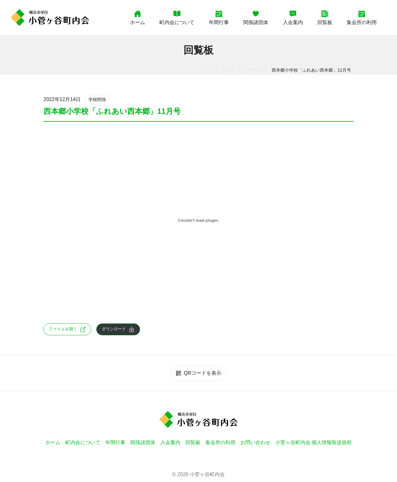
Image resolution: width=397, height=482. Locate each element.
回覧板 (324, 17)
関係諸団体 (255, 17)
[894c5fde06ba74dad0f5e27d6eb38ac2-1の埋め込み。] (198, 220)
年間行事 (219, 17)
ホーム (137, 17)
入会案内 (293, 17)
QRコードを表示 (198, 373)
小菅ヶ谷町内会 (207, 474)
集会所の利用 (362, 17)
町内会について (176, 17)
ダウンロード (118, 329)
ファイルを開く (67, 329)
